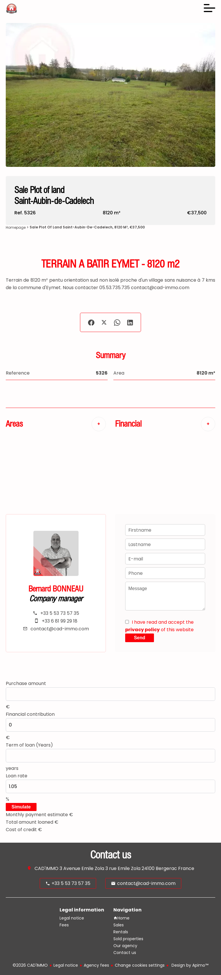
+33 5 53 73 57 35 (59, 613)
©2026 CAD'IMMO (30, 965)
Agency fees (96, 965)
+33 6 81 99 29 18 (59, 621)
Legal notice (66, 965)
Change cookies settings (140, 965)
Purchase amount (26, 683)
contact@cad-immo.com (60, 628)
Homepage (16, 227)
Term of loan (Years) (29, 745)
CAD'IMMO (46, 868)
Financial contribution (30, 714)
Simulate (21, 806)
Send (139, 637)
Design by (189, 965)
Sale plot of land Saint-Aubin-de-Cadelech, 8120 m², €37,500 (87, 227)
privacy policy (142, 629)
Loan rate (16, 775)
